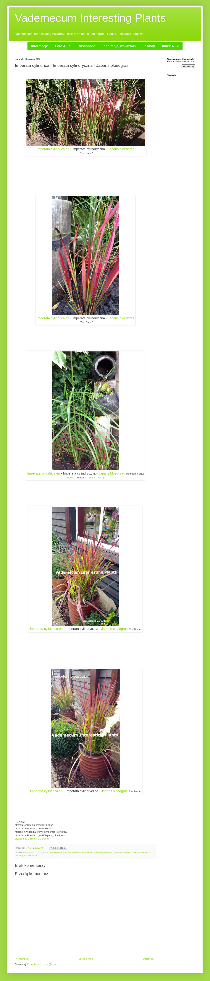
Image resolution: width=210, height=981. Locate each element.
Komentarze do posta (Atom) (41, 964)
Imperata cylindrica (55, 852)
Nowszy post (22, 959)
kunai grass (21, 855)
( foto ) (100, 477)
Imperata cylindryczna (102, 852)
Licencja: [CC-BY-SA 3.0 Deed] (32, 838)
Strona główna (86, 959)
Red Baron (32, 855)
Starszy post (149, 959)
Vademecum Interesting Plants (90, 18)
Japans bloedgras (121, 149)
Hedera (71, 477)
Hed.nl (92, 477)
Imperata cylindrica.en (53, 149)
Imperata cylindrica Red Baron (78, 852)
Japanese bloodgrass (123, 852)
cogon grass (40, 852)
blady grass (28, 852)
